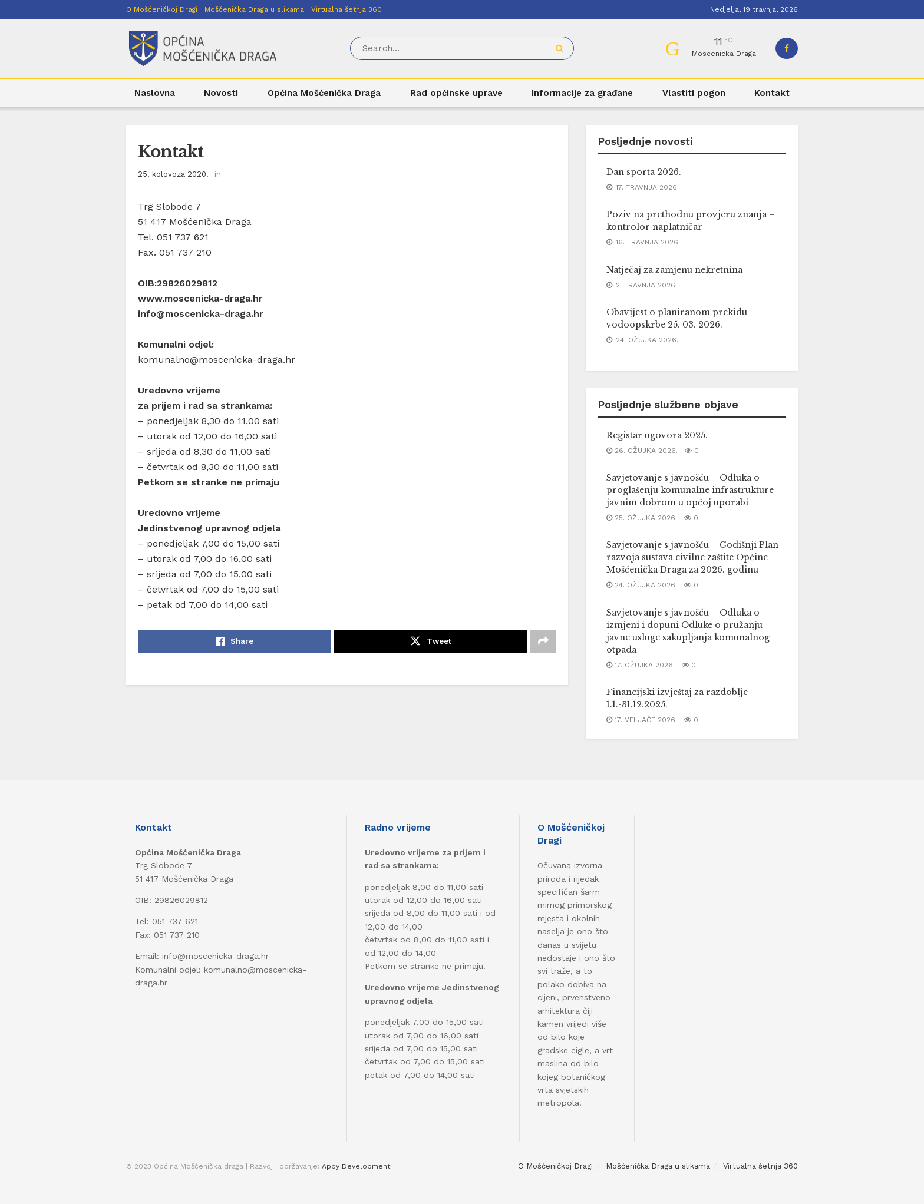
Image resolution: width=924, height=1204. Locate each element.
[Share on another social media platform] (543, 641)
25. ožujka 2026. (641, 518)
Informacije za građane (582, 93)
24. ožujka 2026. (641, 585)
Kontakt (772, 93)
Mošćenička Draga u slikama (254, 9)
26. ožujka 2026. (642, 450)
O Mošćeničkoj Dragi (161, 9)
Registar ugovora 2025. (657, 435)
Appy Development (356, 1166)
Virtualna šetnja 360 (346, 9)
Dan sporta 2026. (643, 172)
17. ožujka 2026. (640, 665)
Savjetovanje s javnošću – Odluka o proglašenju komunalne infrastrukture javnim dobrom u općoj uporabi (690, 490)
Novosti (221, 93)
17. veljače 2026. (641, 720)
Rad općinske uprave (456, 93)
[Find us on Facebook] (787, 48)
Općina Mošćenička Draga (324, 93)
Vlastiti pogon (693, 93)
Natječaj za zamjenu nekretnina (674, 269)
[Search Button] (562, 48)
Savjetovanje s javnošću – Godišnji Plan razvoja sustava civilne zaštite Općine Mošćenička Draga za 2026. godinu (692, 557)
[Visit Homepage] (202, 48)
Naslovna (154, 93)
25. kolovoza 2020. (173, 174)
